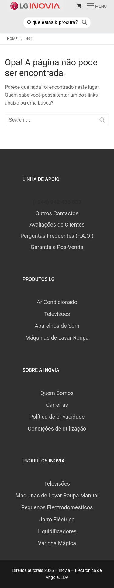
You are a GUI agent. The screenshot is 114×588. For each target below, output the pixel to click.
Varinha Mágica (57, 543)
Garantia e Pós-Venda (57, 247)
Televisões (57, 314)
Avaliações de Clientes (57, 224)
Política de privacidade (57, 416)
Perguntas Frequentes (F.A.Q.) (56, 236)
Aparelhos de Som (57, 326)
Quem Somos (57, 393)
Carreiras (57, 405)
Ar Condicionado (57, 302)
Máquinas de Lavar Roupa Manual (57, 495)
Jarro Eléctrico (57, 519)
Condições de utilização (57, 428)
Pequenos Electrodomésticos (57, 507)
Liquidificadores (56, 531)
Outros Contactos (57, 213)
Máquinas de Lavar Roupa (56, 337)
